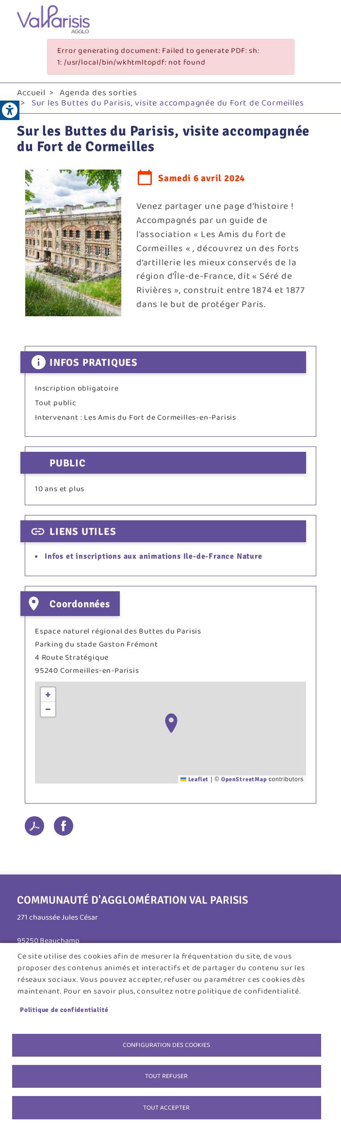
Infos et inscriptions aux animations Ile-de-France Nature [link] (153, 556)
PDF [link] (34, 826)
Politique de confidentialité (64, 1009)
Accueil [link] (31, 93)
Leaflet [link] (194, 779)
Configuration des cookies (166, 1044)
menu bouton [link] (314, 19)
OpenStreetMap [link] (243, 779)
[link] (9, 110)
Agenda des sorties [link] (98, 93)
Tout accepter (166, 1107)
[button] (171, 723)
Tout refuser (166, 1075)
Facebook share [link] (63, 826)
